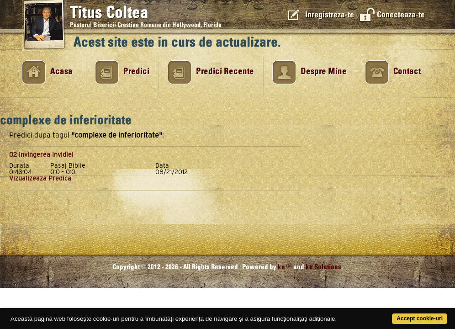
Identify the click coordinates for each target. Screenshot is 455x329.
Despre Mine (324, 71)
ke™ (285, 267)
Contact (407, 71)
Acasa (61, 71)
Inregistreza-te (329, 15)
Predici (136, 71)
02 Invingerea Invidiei (41, 154)
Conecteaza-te (401, 15)
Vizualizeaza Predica (40, 178)
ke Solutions (323, 267)
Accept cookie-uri (394, 313)
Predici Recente (225, 71)
